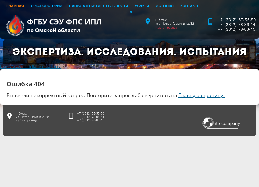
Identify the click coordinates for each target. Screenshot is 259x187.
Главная (15, 6)
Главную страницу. (201, 95)
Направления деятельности (98, 6)
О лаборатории (46, 6)
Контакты (190, 6)
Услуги (142, 6)
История (165, 6)
